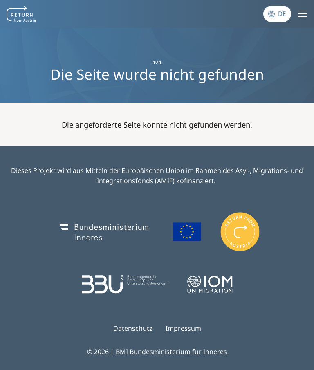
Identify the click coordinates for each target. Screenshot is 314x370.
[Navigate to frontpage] (21, 14)
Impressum (183, 328)
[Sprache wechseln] (277, 14)
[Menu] (302, 14)
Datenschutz (133, 328)
